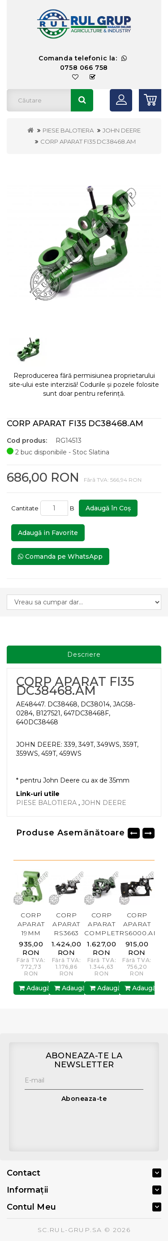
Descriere (84, 654)
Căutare (82, 100)
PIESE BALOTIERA (68, 130)
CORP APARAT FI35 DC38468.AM (88, 141)
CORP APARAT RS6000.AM (139, 924)
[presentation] (93, 1125)
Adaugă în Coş (108, 508)
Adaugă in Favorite (48, 533)
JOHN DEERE (122, 130)
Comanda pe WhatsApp (60, 556)
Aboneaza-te (84, 1099)
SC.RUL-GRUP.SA (70, 1230)
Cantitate (25, 508)
